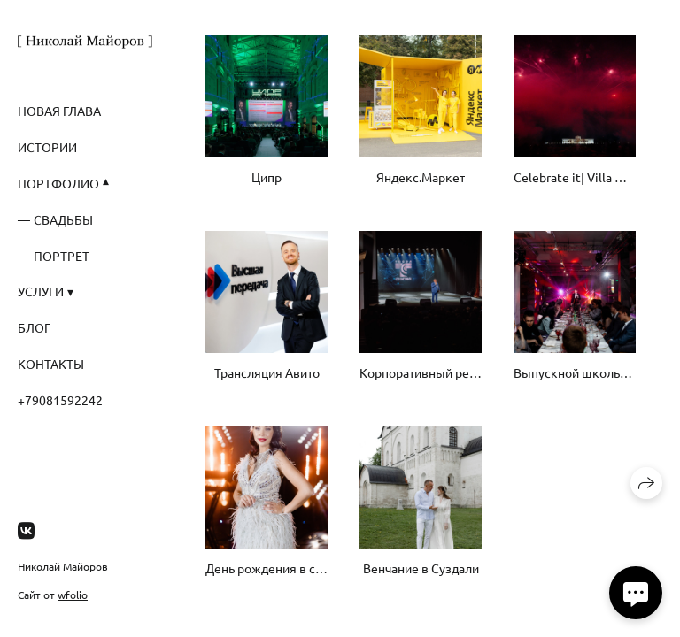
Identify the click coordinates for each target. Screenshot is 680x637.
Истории (47, 147)
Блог (34, 327)
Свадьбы (63, 219)
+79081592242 (60, 400)
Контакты (51, 364)
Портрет (61, 256)
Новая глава (59, 111)
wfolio (73, 594)
